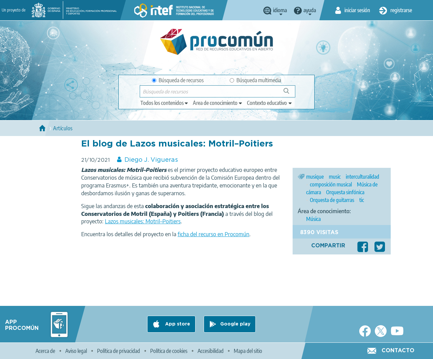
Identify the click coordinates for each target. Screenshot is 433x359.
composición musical (331, 184)
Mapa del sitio (248, 350)
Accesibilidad (211, 350)
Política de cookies (168, 350)
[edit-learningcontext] (270, 102)
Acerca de (45, 350)
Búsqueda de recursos (178, 80)
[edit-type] (164, 102)
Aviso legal (76, 350)
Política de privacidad (118, 350)
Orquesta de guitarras (332, 200)
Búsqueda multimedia (255, 80)
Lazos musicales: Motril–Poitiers (143, 221)
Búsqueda (290, 93)
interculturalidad (362, 176)
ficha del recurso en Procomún (213, 234)
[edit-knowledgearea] (218, 102)
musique (315, 176)
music (335, 176)
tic (361, 200)
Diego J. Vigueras (151, 160)
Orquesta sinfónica (345, 192)
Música (313, 219)
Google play (235, 324)
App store (177, 324)
